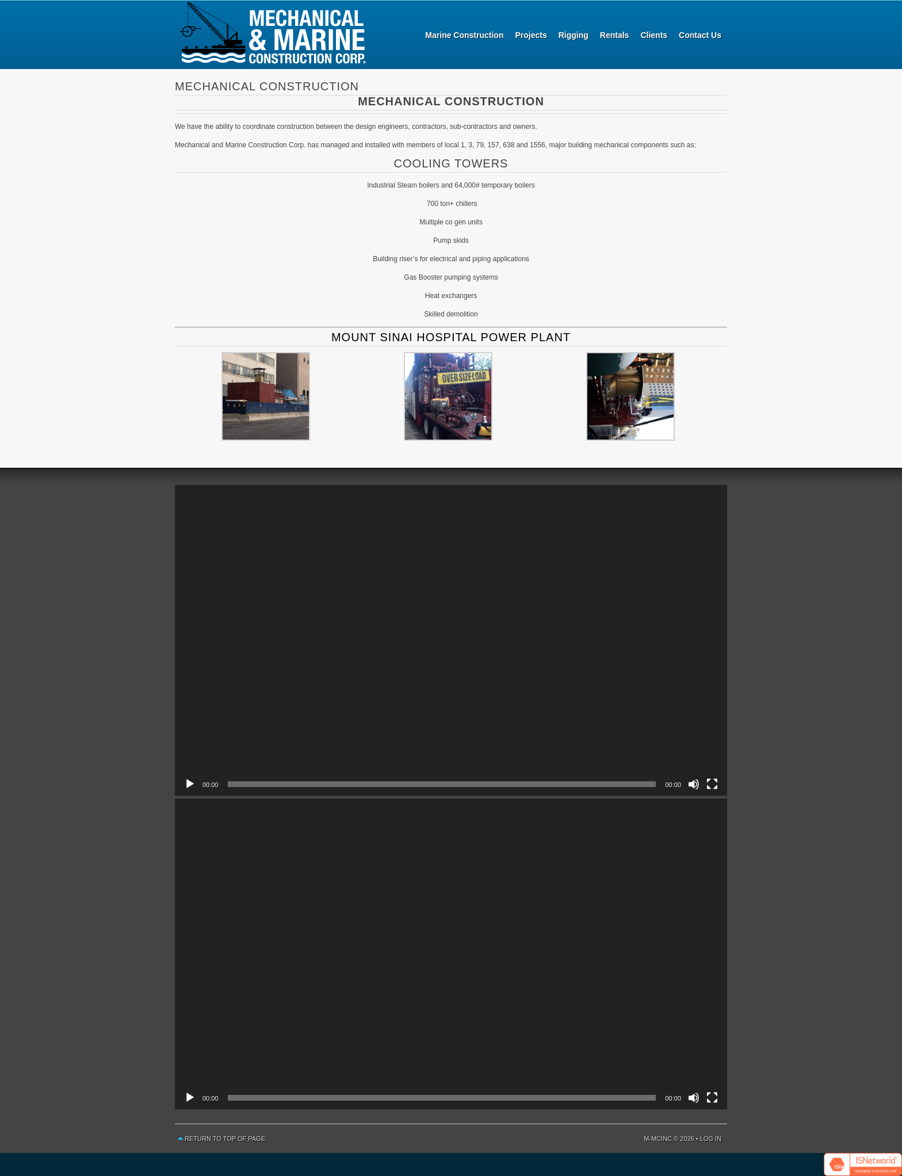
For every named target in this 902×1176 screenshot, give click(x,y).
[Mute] (694, 784)
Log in (710, 1138)
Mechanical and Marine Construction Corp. (272, 34)
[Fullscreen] (712, 784)
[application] (451, 640)
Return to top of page (225, 1138)
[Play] (190, 784)
